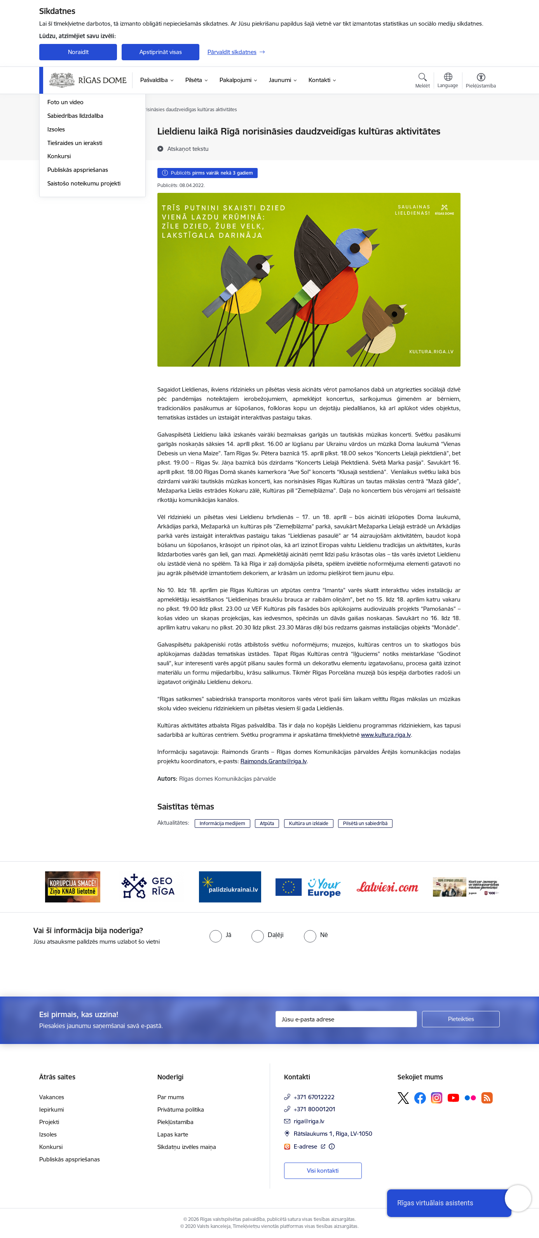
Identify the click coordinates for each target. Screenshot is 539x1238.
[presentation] (65, 968)
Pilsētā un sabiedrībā (365, 823)
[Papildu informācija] (332, 1146)
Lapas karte (172, 1134)
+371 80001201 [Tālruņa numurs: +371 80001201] (315, 1109)
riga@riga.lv (309, 1121)
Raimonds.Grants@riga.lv (274, 761)
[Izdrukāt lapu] (481, 128)
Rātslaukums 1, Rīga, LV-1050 (333, 1133)
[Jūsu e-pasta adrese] (346, 1019)
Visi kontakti (322, 1170)
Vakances (51, 1097)
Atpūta (267, 823)
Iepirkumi (51, 1109)
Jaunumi (58, 132)
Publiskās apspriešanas (77, 253)
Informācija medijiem (222, 823)
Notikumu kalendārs (73, 145)
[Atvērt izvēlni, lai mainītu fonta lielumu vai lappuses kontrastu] (481, 81)
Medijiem (59, 159)
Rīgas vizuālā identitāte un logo (88, 172)
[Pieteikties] (461, 1019)
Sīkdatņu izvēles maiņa (186, 1147)
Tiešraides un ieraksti (74, 226)
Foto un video (65, 186)
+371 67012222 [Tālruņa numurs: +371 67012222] (314, 1097)
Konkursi (59, 240)
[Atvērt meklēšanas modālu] (423, 81)
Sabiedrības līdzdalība (75, 199)
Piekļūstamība (175, 1122)
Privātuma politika (180, 1109)
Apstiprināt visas (161, 52)
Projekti (49, 1122)
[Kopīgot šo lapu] (481, 147)
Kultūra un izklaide (308, 823)
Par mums (170, 1097)
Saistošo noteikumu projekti (83, 267)
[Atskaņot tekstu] (188, 148)
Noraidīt (78, 52)
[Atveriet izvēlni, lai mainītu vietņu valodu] (448, 81)
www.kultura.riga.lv (386, 734)
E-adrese (306, 1146)
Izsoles (56, 213)
